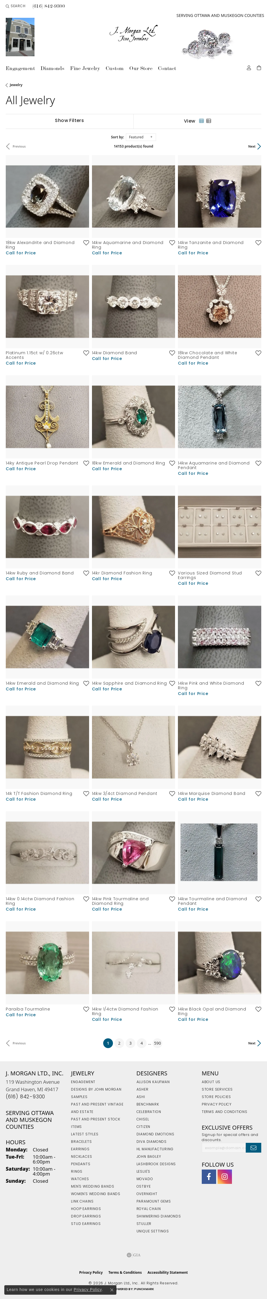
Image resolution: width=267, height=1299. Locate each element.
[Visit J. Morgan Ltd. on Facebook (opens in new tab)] (209, 1177)
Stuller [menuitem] (144, 1224)
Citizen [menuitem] (144, 1127)
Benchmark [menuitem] (148, 1104)
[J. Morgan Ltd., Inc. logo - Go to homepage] (133, 33)
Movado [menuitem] (145, 1179)
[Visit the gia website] (134, 1255)
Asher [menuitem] (143, 1089)
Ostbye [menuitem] (144, 1186)
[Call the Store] (25, 1097)
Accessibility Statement (167, 1272)
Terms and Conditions (224, 1112)
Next (252, 146)
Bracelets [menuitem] (81, 1142)
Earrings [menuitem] (80, 1149)
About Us (211, 1082)
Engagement (20, 68)
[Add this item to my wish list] (84, 242)
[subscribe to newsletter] (253, 1148)
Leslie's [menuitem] (143, 1172)
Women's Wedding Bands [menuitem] (95, 1194)
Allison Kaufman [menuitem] (153, 1082)
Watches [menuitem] (80, 1179)
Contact (167, 68)
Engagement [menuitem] (83, 1082)
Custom (115, 68)
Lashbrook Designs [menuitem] (156, 1164)
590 (157, 1043)
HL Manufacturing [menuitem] (155, 1149)
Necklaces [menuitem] (81, 1157)
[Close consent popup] (112, 1290)
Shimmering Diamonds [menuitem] (159, 1216)
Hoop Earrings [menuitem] (86, 1209)
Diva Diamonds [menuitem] (152, 1142)
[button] (16, 6)
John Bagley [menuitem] (149, 1157)
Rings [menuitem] (76, 1172)
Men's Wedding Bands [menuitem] (92, 1186)
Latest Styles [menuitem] (84, 1134)
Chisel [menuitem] (143, 1119)
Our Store (140, 68)
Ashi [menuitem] (141, 1097)
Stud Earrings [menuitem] (86, 1224)
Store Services (217, 1089)
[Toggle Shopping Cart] (259, 67)
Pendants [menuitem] (80, 1164)
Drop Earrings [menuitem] (86, 1216)
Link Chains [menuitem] (82, 1201)
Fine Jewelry (85, 68)
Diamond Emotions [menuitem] (155, 1134)
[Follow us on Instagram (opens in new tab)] (225, 1177)
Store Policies (216, 1097)
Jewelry (16, 84)
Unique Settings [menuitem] (153, 1231)
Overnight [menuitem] (147, 1194)
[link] (48, 6)
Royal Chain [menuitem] (149, 1209)
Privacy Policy (217, 1104)
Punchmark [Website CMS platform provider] (144, 1289)
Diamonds (52, 68)
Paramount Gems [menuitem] (154, 1201)
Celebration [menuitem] (149, 1112)
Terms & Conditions (125, 1272)
